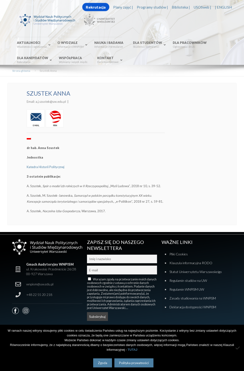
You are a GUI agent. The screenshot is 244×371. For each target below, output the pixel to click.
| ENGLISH (223, 7)
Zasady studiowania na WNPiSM (192, 298)
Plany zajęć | (123, 7)
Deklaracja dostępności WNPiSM (192, 307)
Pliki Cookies (178, 254)
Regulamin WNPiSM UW (186, 289)
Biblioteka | (181, 7)
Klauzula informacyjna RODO (190, 263)
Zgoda (102, 363)
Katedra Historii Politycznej (45, 167)
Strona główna (21, 70)
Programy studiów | (152, 7)
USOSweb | (202, 7)
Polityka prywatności (134, 363)
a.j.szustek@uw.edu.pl (51, 101)
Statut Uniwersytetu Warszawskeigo (195, 272)
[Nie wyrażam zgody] (238, 347)
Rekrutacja (96, 7)
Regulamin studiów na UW (188, 280)
